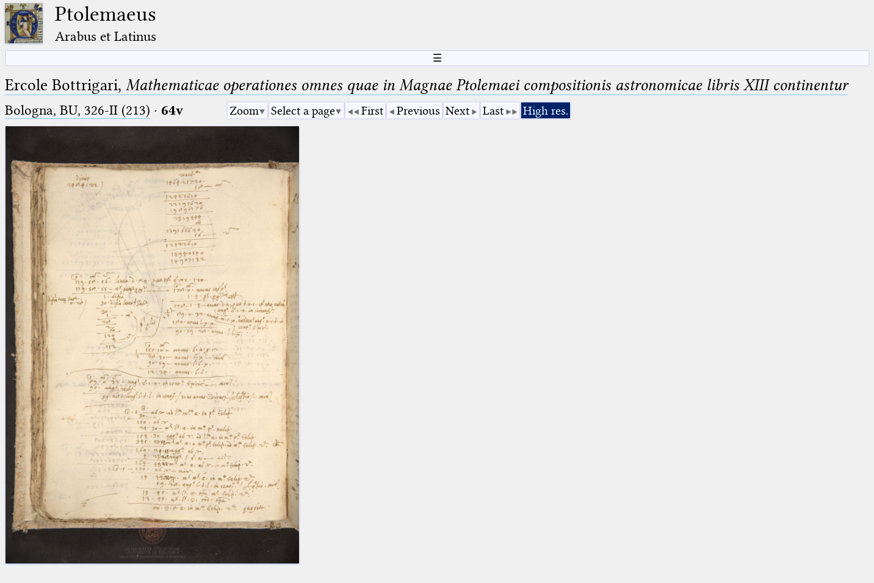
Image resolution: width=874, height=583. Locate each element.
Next (457, 111)
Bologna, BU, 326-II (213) (77, 110)
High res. (545, 111)
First (372, 111)
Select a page (303, 111)
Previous (418, 111)
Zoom (244, 111)
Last (493, 111)
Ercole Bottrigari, (426, 85)
